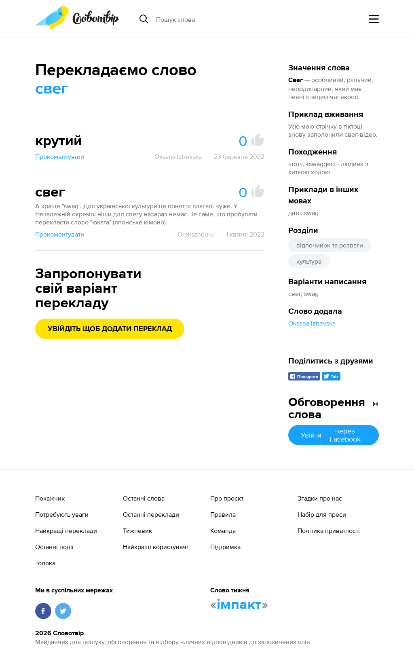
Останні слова (144, 498)
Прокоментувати (59, 156)
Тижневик (137, 530)
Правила (223, 514)
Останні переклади (151, 514)
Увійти (333, 435)
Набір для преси (322, 514)
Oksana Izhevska (312, 323)
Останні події (54, 546)
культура (308, 261)
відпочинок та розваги (329, 245)
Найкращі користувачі (155, 546)
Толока (45, 562)
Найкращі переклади (66, 530)
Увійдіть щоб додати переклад (110, 329)
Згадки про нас (320, 498)
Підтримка (225, 546)
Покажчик (50, 498)
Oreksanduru (195, 234)
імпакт (239, 605)
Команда (223, 530)
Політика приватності (329, 530)
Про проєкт (226, 498)
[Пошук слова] (218, 19)
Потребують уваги (62, 514)
